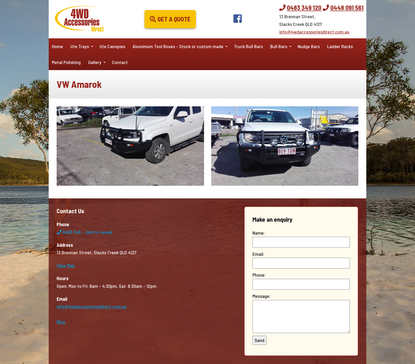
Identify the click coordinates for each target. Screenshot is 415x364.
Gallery (94, 62)
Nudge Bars (309, 46)
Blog (61, 322)
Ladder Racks (340, 46)
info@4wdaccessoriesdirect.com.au (314, 32)
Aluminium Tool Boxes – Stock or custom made (178, 46)
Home (57, 46)
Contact (120, 62)
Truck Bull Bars (248, 46)
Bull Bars (278, 46)
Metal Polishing (66, 62)
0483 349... (84, 232)
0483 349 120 (304, 7)
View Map (66, 265)
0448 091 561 (347, 7)
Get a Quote (170, 19)
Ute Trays (79, 46)
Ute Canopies (112, 46)
